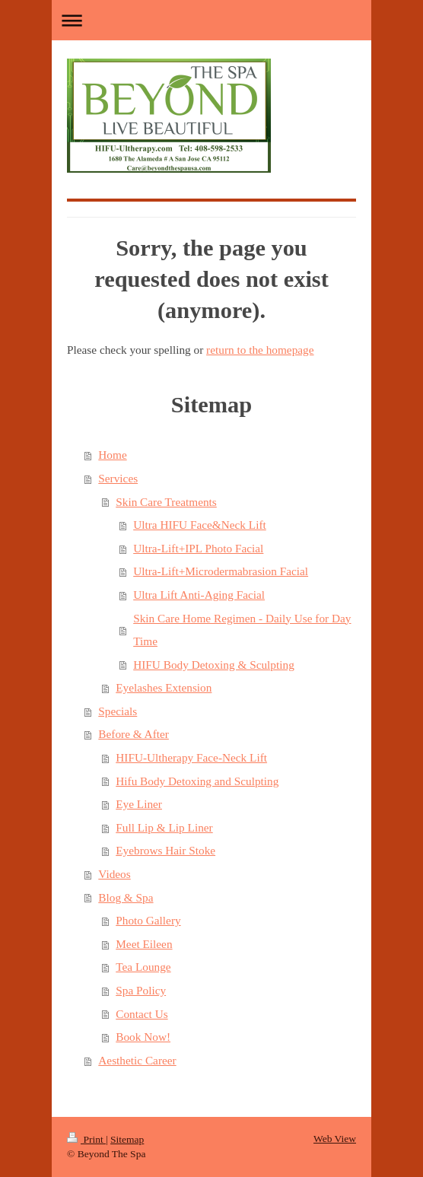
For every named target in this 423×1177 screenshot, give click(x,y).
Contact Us (141, 1013)
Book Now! (143, 1036)
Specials (117, 711)
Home (112, 454)
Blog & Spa (125, 897)
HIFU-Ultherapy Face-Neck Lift (191, 757)
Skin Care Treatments (166, 501)
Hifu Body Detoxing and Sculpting (197, 781)
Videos (114, 873)
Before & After (133, 733)
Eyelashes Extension (164, 687)
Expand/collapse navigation (211, 20)
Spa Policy (141, 990)
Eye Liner (139, 803)
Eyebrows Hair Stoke (165, 850)
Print (86, 1139)
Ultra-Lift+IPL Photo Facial (198, 548)
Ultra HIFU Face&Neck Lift (199, 524)
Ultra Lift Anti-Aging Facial (199, 594)
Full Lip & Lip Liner (164, 827)
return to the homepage (259, 349)
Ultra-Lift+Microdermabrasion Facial (220, 571)
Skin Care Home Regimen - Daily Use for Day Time (242, 630)
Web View (334, 1138)
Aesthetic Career (137, 1060)
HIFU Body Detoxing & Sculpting (213, 664)
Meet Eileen (144, 943)
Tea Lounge (143, 966)
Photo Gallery (148, 920)
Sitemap (127, 1139)
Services (118, 478)
